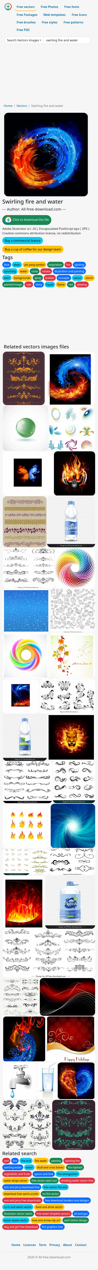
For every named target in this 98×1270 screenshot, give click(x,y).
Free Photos (49, 7)
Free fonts (71, 7)
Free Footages (27, 15)
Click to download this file (27, 220)
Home (8, 106)
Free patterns (73, 22)
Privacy (54, 1245)
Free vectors (26, 7)
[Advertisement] (49, 75)
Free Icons (79, 15)
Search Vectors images (23, 40)
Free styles (50, 22)
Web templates (55, 15)
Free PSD (23, 30)
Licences (29, 1245)
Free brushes (26, 22)
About (67, 1245)
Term (42, 1245)
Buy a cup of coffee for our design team (33, 249)
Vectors (21, 106)
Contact (81, 1245)
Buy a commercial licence (22, 241)
